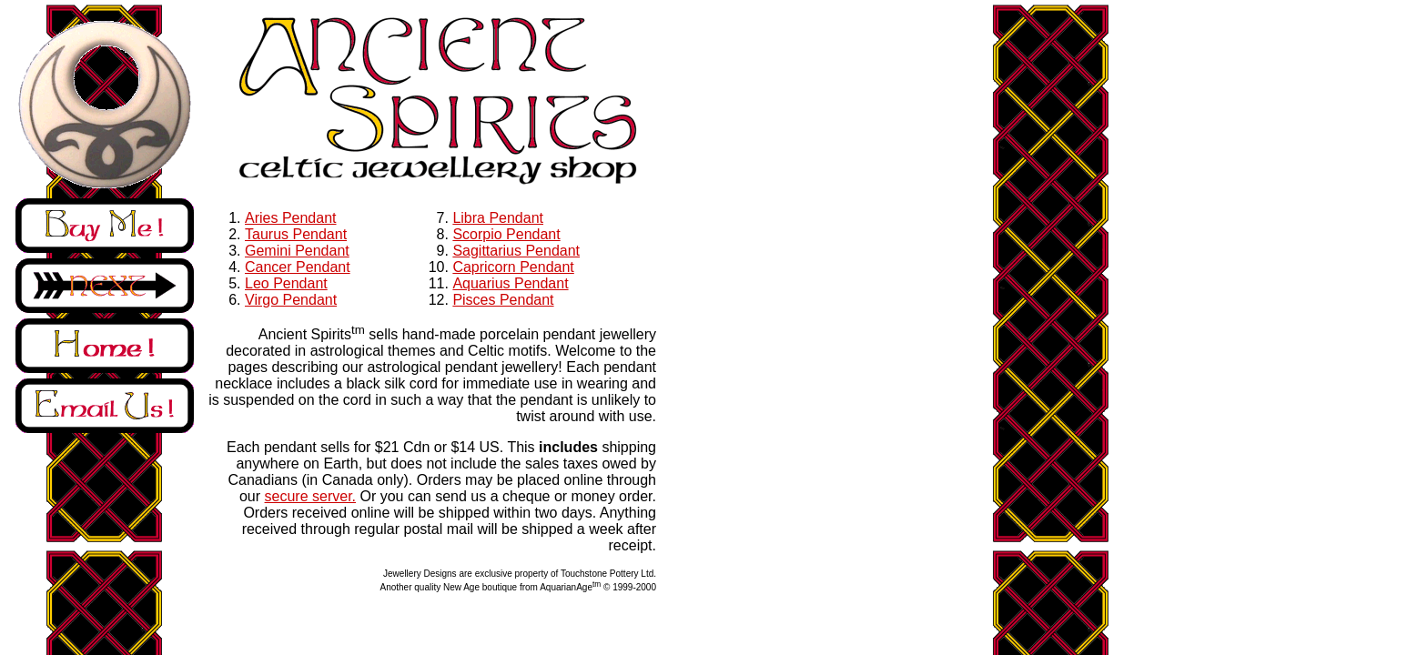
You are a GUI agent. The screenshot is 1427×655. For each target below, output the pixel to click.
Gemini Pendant (297, 250)
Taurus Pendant (296, 234)
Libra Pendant (497, 218)
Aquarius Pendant (510, 283)
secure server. (310, 496)
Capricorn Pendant (512, 267)
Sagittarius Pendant (516, 250)
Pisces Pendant (502, 299)
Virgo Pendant (291, 299)
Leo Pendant (286, 283)
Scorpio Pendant (506, 234)
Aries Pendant (291, 218)
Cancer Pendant (297, 267)
